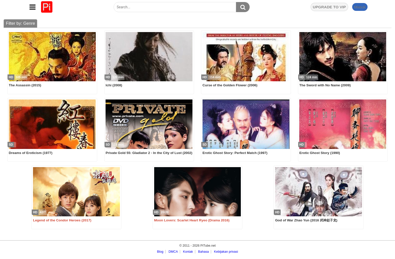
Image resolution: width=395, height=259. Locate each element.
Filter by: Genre (20, 23)
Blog (160, 251)
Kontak (188, 251)
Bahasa (203, 251)
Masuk (360, 7)
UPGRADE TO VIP (329, 7)
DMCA (173, 251)
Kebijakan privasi (226, 251)
